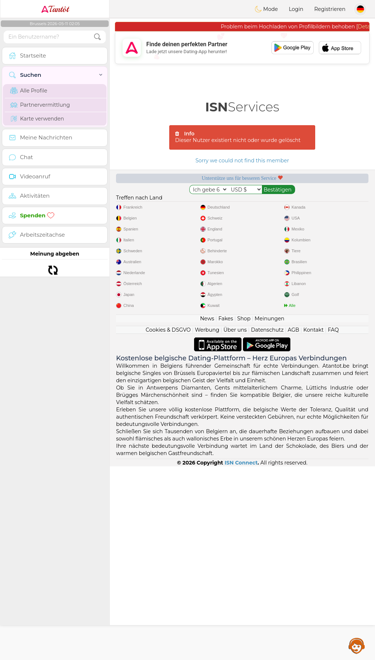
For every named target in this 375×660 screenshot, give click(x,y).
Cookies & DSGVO (168, 330)
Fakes (226, 318)
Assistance (356, 645)
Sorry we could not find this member (242, 160)
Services (242, 107)
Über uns (235, 330)
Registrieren (329, 9)
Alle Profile (28, 90)
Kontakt (314, 330)
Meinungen (269, 318)
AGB (293, 330)
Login (296, 9)
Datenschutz (267, 330)
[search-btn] (97, 37)
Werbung (207, 330)
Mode (266, 9)
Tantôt (55, 9)
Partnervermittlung (40, 104)
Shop (243, 318)
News (207, 318)
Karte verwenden (37, 118)
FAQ (333, 330)
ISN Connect (241, 462)
